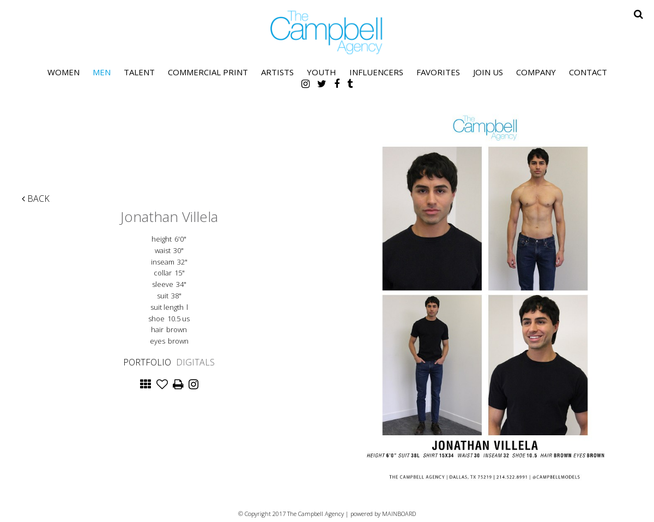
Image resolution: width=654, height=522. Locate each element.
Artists (277, 72)
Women (63, 72)
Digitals (195, 362)
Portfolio (147, 362)
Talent (139, 72)
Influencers (376, 72)
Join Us (488, 72)
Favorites (438, 72)
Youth (321, 72)
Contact (588, 72)
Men (102, 72)
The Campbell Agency (327, 32)
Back (36, 199)
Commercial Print (208, 72)
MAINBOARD (399, 513)
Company (536, 72)
